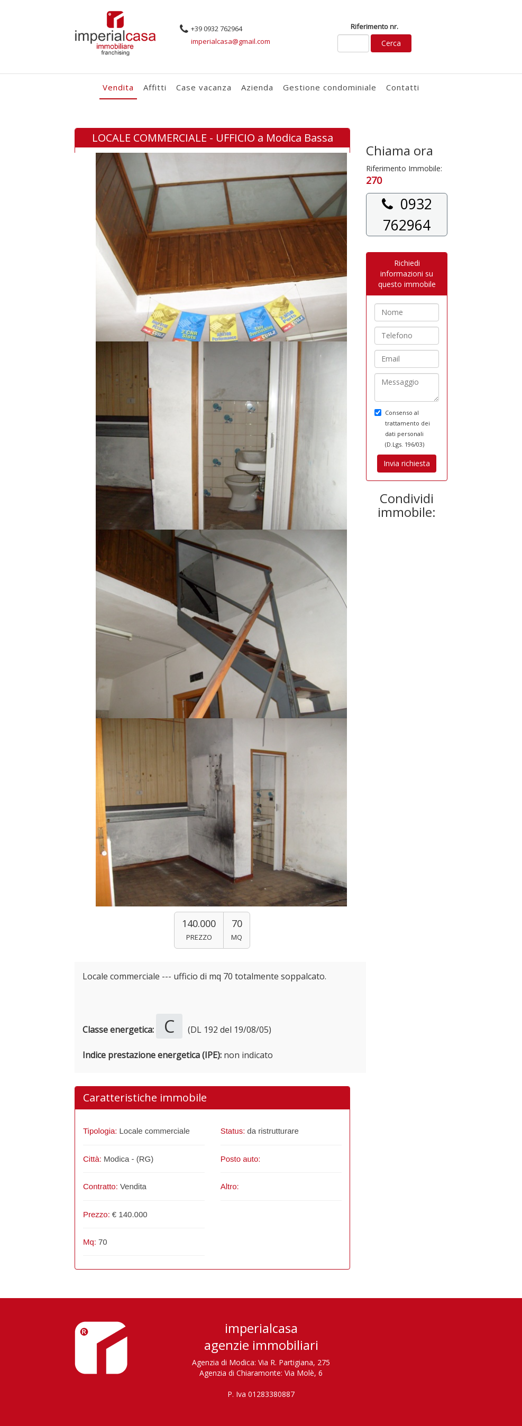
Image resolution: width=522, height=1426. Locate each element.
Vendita (118, 87)
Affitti (155, 87)
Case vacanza (204, 87)
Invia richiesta (406, 463)
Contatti (402, 87)
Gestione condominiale (330, 87)
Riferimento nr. (374, 26)
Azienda (257, 87)
